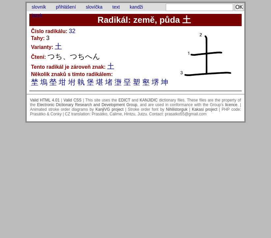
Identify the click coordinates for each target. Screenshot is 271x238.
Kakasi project (204, 109)
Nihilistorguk (176, 109)
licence (231, 104)
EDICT (124, 100)
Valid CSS (73, 100)
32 (72, 31)
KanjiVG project (110, 109)
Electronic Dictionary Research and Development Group (87, 104)
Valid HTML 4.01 (45, 100)
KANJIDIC (149, 100)
